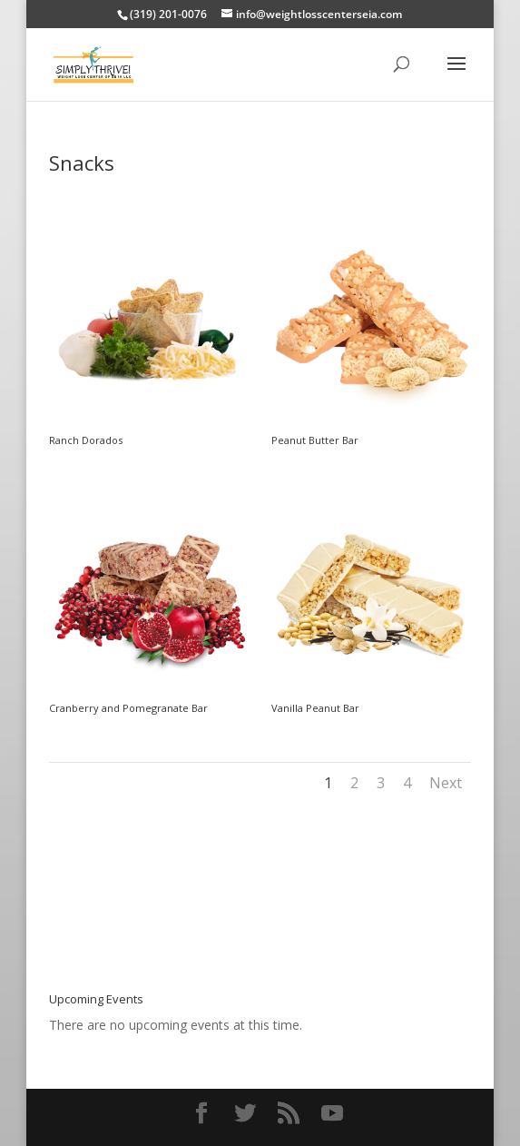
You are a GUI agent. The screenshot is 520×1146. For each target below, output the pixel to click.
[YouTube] (332, 1113)
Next (445, 783)
